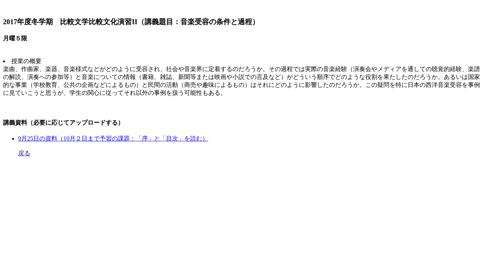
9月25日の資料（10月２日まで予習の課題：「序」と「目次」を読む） (113, 138)
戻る (24, 153)
